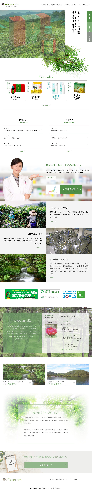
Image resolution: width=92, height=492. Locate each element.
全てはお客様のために (67, 4)
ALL (21, 151)
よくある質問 (89, 27)
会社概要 (44, 4)
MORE (50, 178)
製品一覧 (49, 4)
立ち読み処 (89, 38)
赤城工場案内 (56, 4)
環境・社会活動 (78, 4)
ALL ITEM (45, 105)
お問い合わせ (86, 4)
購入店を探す (89, 17)
